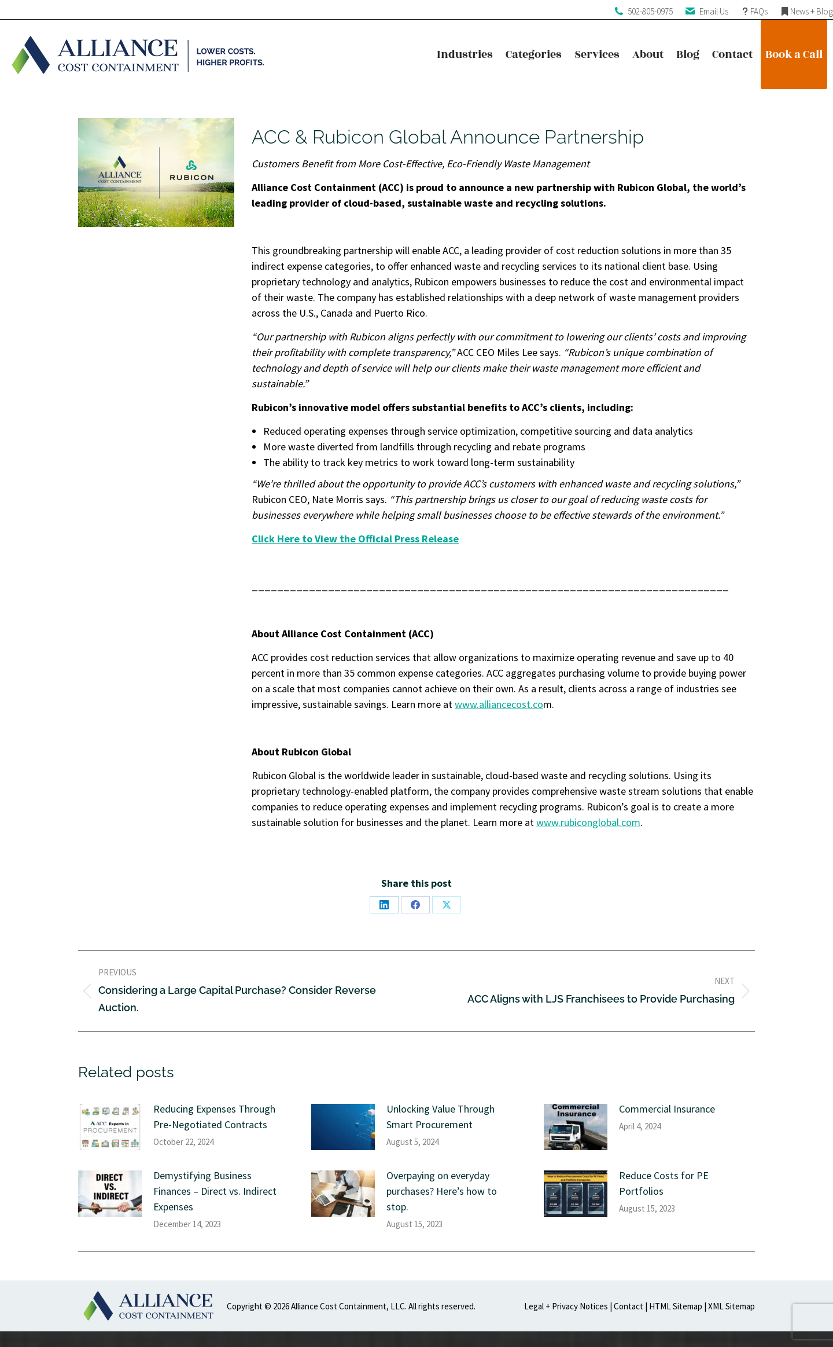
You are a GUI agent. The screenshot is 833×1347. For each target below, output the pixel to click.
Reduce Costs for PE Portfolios (664, 1183)
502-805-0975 (650, 11)
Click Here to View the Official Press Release (355, 538)
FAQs (759, 11)
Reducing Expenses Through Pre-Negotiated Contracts (214, 1116)
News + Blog (811, 11)
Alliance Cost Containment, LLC (348, 1306)
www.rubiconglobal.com (588, 822)
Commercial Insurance (667, 1108)
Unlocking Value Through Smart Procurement (440, 1116)
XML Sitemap (731, 1306)
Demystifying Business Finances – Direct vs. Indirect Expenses (215, 1191)
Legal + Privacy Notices (566, 1306)
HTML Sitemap (675, 1306)
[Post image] (110, 1127)
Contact (628, 1306)
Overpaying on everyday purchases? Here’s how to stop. (441, 1191)
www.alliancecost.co (499, 704)
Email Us (713, 11)
